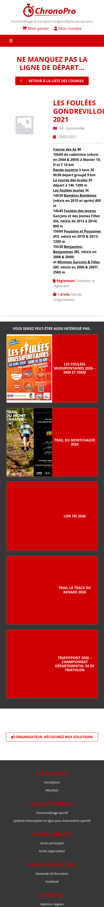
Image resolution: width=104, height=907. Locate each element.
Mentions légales (52, 904)
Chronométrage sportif (52, 813)
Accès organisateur (52, 851)
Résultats (52, 790)
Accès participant (52, 843)
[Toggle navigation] (52, 40)
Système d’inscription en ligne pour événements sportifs (52, 821)
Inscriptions (52, 782)
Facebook (51, 881)
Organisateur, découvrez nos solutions (52, 737)
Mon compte (67, 28)
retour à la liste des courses (52, 81)
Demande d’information (52, 874)
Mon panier (35, 28)
